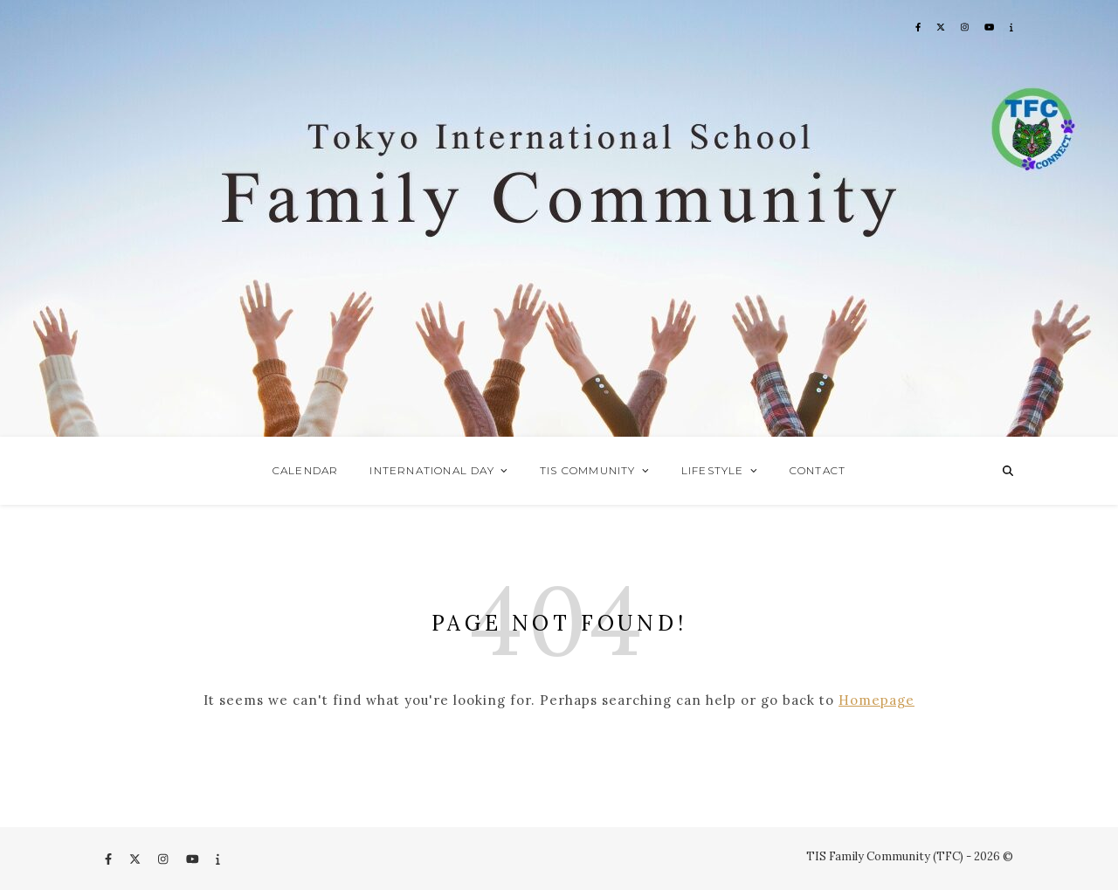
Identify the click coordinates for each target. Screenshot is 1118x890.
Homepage (876, 700)
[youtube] (194, 859)
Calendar (306, 470)
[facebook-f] (109, 859)
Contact (817, 470)
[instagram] (164, 859)
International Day (431, 470)
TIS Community (588, 470)
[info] (218, 859)
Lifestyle (712, 470)
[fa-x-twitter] (136, 859)
